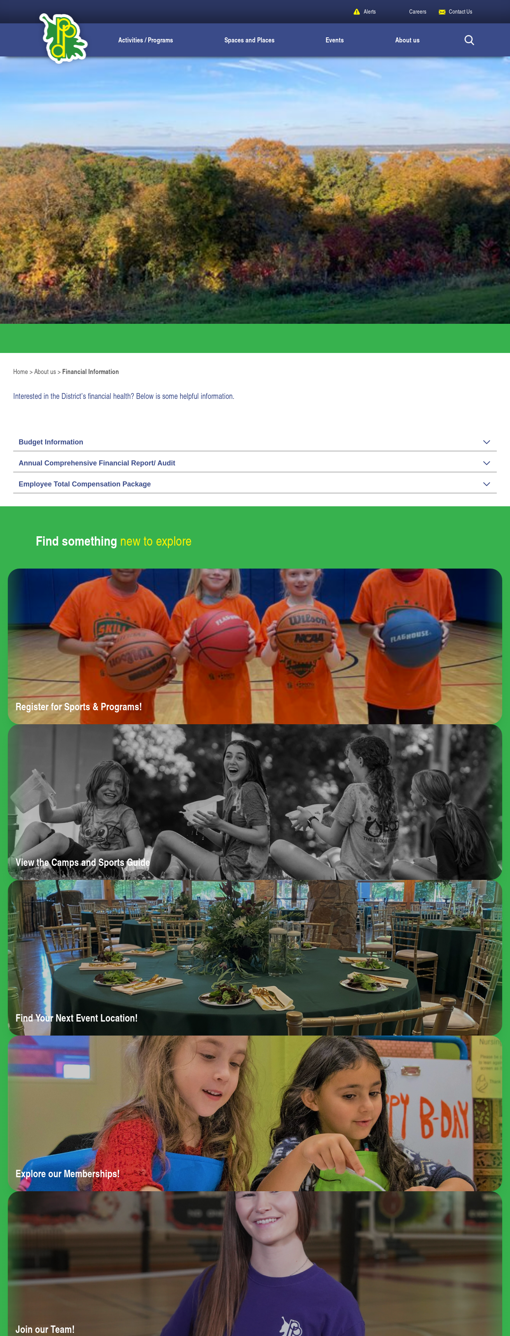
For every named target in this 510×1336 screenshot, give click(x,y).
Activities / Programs (145, 39)
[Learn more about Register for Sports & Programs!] (255, 646)
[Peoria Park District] (57, 39)
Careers (417, 11)
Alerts (370, 11)
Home (20, 371)
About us (407, 39)
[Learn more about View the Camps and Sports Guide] (255, 802)
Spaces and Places (249, 39)
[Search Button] (469, 40)
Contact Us (460, 11)
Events (335, 39)
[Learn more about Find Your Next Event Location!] (255, 958)
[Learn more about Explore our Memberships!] (255, 1113)
